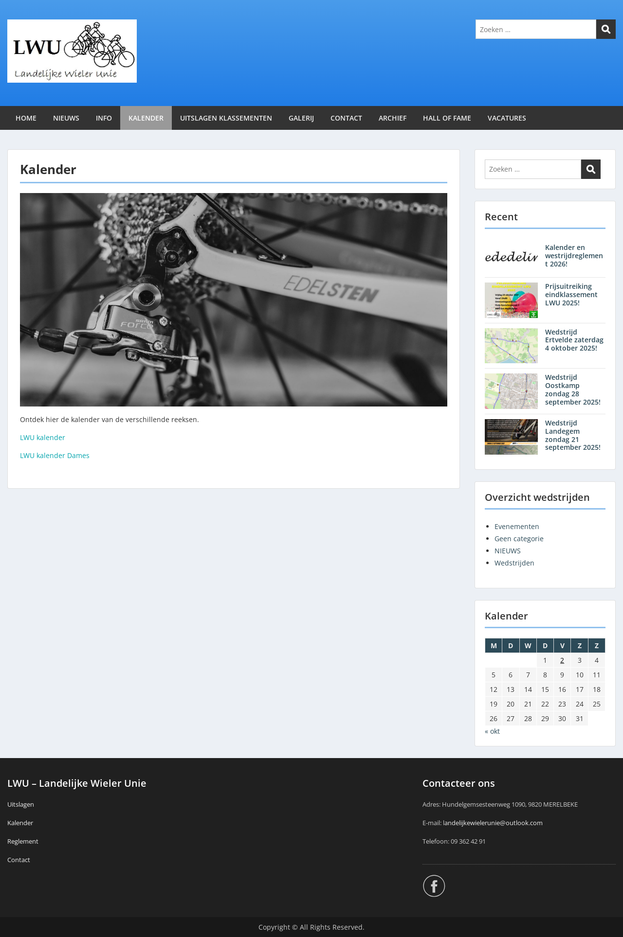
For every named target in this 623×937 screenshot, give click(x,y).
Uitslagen (20, 804)
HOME (26, 118)
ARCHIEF (392, 118)
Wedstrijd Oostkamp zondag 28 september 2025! (573, 389)
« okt (492, 731)
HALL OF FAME (447, 118)
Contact (18, 859)
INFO (104, 118)
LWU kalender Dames (55, 455)
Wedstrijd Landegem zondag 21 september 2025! (573, 435)
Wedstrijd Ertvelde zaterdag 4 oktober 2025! (574, 340)
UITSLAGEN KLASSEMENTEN (226, 118)
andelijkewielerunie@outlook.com (493, 822)
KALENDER (146, 118)
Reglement (22, 841)
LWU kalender (42, 437)
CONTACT (346, 118)
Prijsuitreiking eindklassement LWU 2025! (571, 294)
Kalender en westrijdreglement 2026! (574, 255)
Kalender (20, 822)
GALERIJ (301, 118)
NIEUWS (66, 118)
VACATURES (507, 118)
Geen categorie (519, 538)
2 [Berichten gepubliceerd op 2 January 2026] (562, 660)
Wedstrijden (514, 562)
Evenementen (517, 526)
